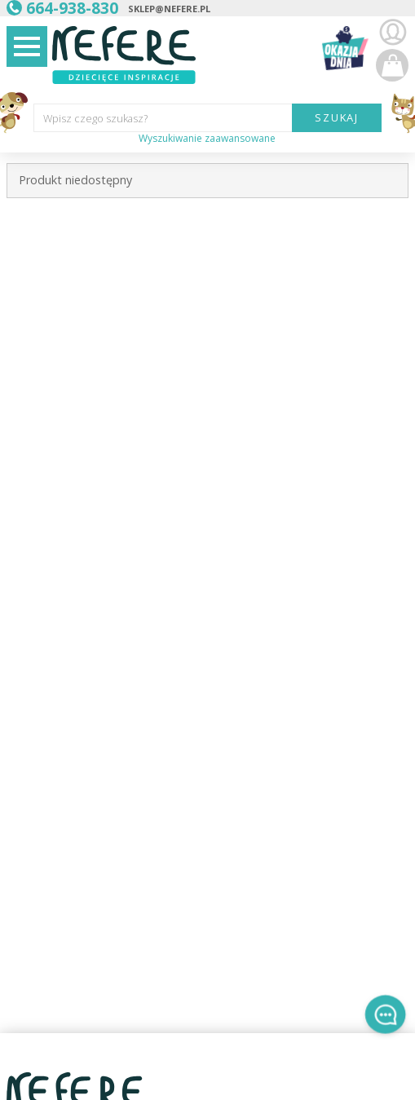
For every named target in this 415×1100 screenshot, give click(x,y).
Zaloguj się (392, 33)
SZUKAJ (337, 117)
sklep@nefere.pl (169, 8)
